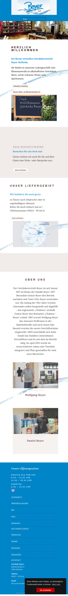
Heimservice (16, 535)
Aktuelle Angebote (20, 86)
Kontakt (14, 541)
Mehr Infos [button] (56, 584)
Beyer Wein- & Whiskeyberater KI (26, 92)
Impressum (15, 548)
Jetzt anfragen (25, 170)
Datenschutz (16, 554)
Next (65, 23)
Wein (13, 516)
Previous (3, 23)
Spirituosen (15, 523)
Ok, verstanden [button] (45, 590)
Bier (12, 510)
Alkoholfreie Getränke (19, 503)
